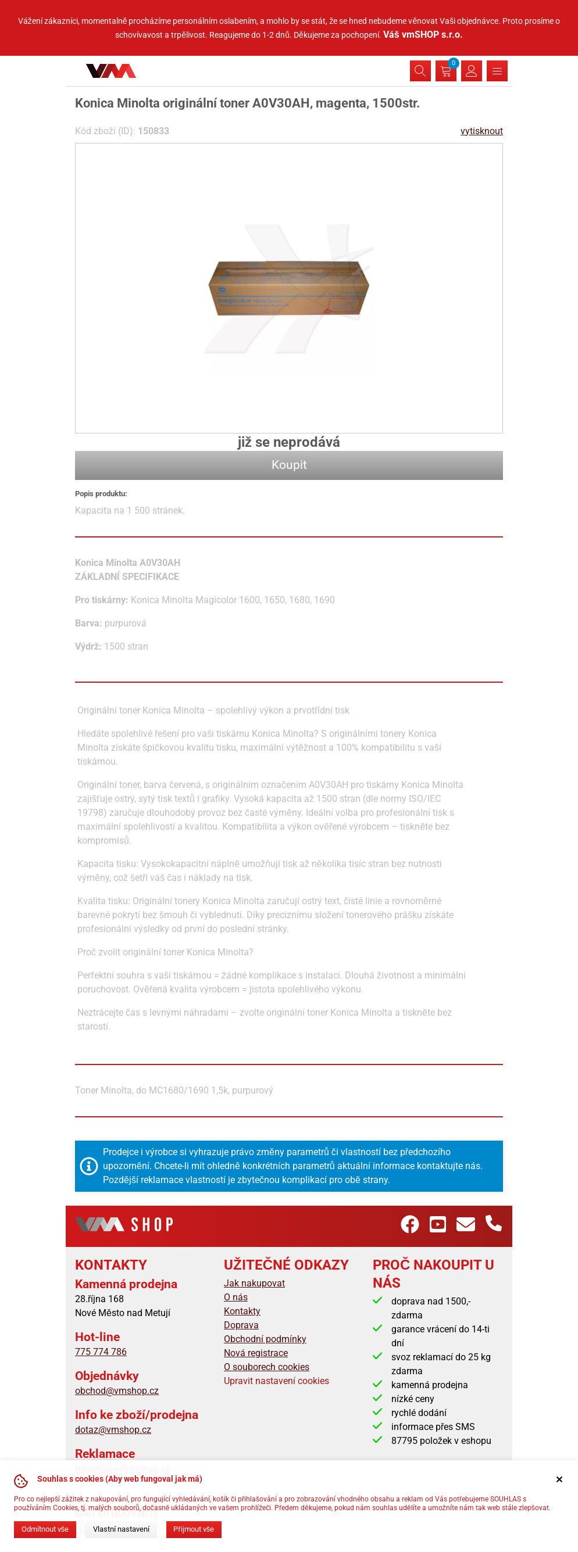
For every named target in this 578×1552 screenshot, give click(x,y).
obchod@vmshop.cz (117, 1390)
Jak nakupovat (254, 1283)
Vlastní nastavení (121, 1529)
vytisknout (482, 131)
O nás (236, 1297)
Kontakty (242, 1311)
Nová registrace (256, 1353)
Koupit (289, 465)
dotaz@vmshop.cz (113, 1429)
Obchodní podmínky (265, 1339)
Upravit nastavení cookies (276, 1380)
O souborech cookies (266, 1366)
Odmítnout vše (45, 1529)
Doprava (241, 1325)
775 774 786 (101, 1351)
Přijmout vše (193, 1529)
